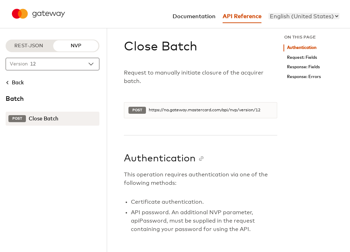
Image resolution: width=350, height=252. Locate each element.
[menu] (304, 16)
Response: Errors (304, 77)
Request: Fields (302, 57)
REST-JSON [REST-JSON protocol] (28, 45)
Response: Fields (303, 67)
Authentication (301, 48)
